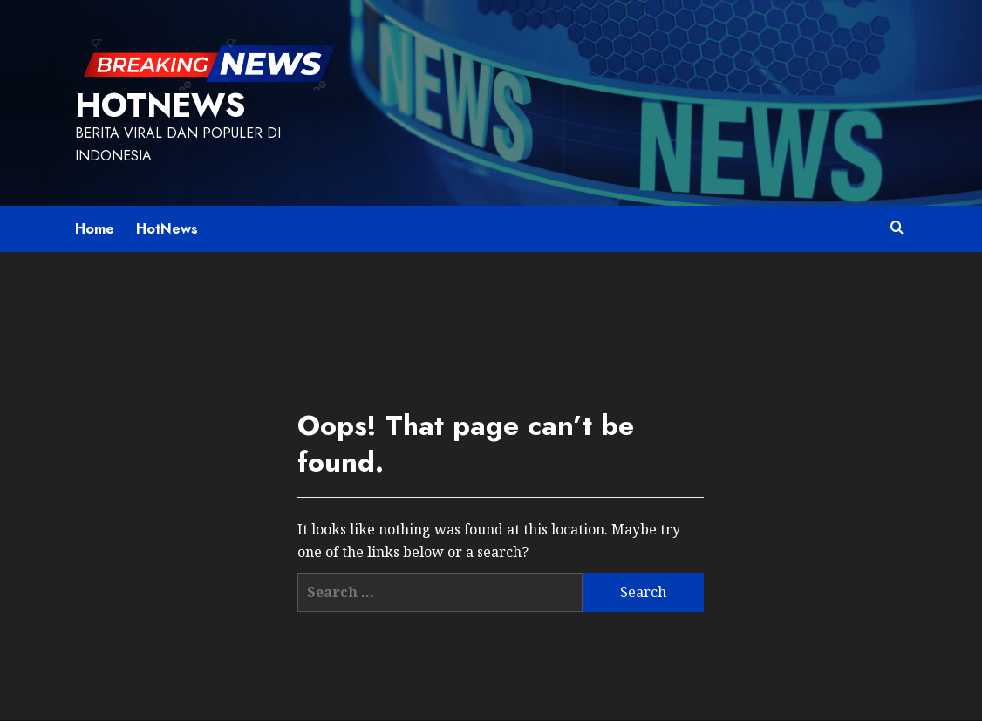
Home (94, 229)
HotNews (160, 105)
